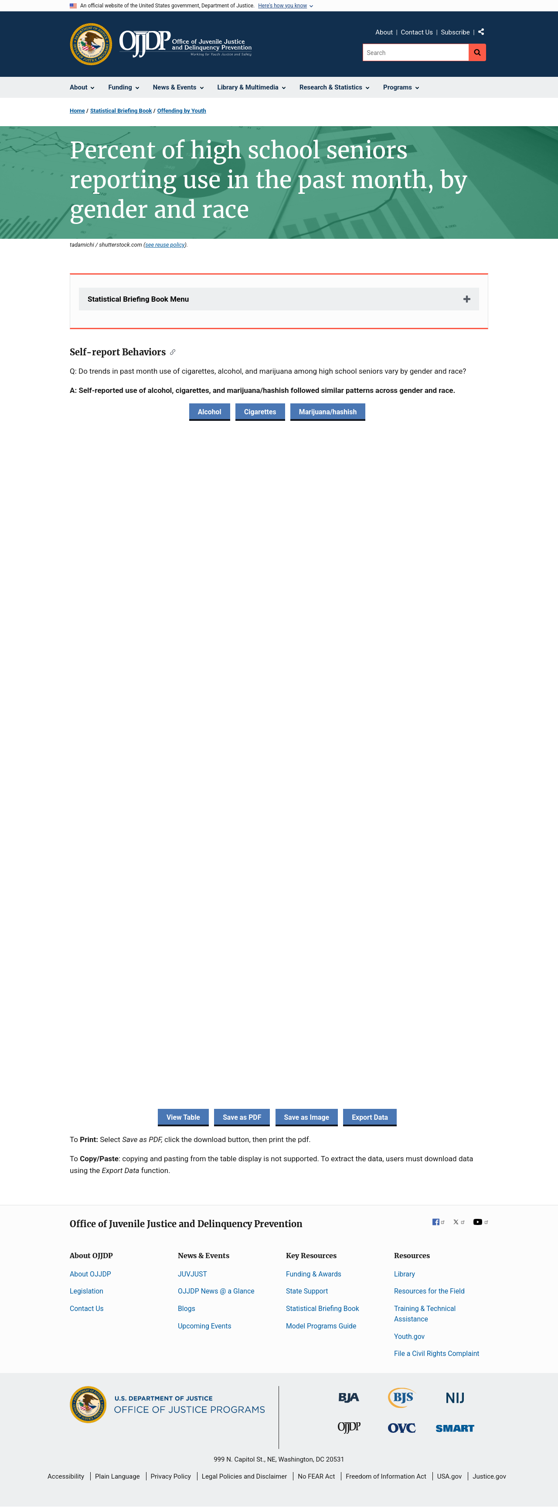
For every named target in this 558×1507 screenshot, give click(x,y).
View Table (183, 1117)
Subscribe (455, 32)
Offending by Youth (181, 110)
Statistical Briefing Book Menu (138, 299)
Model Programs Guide (321, 1326)
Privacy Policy (171, 1476)
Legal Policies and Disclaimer (244, 1476)
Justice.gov (489, 1476)
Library (404, 1274)
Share (484, 33)
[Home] (185, 44)
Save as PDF (242, 1117)
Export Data (370, 1117)
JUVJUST (192, 1274)
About (384, 32)
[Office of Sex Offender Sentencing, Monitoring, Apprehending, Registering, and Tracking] (455, 1426)
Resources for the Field (429, 1291)
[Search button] (477, 52)
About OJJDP (90, 1274)
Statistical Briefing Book (121, 110)
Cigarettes (260, 412)
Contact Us (417, 32)
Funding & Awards (313, 1274)
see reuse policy (164, 244)
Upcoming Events (204, 1326)
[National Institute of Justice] (455, 1394)
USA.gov (449, 1476)
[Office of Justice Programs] (91, 44)
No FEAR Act (316, 1476)
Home (77, 110)
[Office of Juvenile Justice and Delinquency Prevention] (349, 1430)
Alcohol (209, 412)
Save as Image (306, 1117)
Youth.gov (409, 1336)
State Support (307, 1291)
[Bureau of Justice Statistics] (402, 1404)
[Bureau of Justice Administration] (349, 1394)
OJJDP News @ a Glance (216, 1291)
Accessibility (66, 1476)
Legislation (86, 1291)
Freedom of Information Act (386, 1476)
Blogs (186, 1308)
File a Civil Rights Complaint (437, 1353)
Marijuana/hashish (328, 412)
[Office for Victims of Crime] (402, 1428)
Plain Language (117, 1476)
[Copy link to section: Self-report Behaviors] (170, 351)
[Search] (416, 52)
